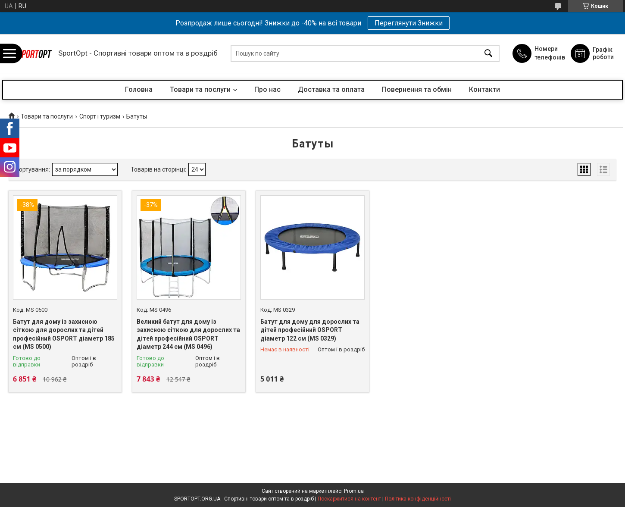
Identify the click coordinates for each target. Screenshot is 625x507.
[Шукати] (488, 54)
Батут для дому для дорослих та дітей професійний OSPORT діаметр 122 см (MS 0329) (309, 330)
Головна (139, 89)
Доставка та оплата (331, 89)
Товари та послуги (200, 89)
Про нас (267, 89)
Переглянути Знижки (409, 23)
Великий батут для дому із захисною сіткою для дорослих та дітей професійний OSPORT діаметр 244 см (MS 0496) (188, 334)
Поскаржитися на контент (349, 499)
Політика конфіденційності (418, 499)
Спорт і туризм (99, 116)
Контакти (484, 89)
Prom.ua (354, 491)
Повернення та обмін (417, 89)
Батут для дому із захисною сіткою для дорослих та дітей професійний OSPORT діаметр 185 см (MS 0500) (64, 334)
